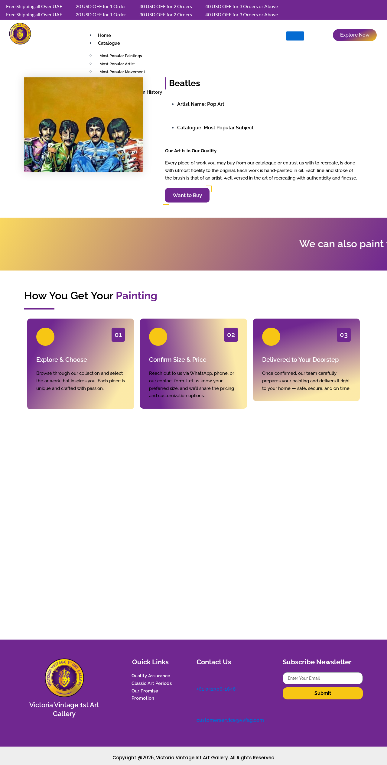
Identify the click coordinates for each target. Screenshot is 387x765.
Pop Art (215, 104)
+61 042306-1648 (216, 689)
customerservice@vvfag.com (230, 720)
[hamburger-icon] (295, 36)
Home (104, 35)
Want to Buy (187, 195)
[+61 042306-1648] (200, 676)
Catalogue (109, 43)
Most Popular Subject (229, 128)
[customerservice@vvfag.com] (200, 707)
